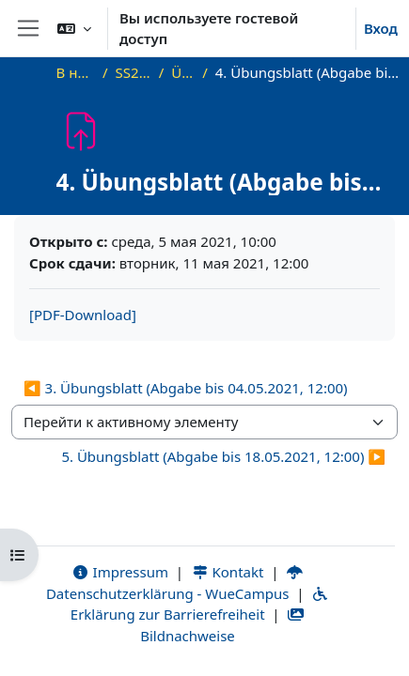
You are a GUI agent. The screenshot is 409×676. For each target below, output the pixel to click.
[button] (74, 28)
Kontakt (227, 571)
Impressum (119, 571)
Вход (381, 28)
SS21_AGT (133, 72)
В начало (75, 72)
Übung (183, 72)
